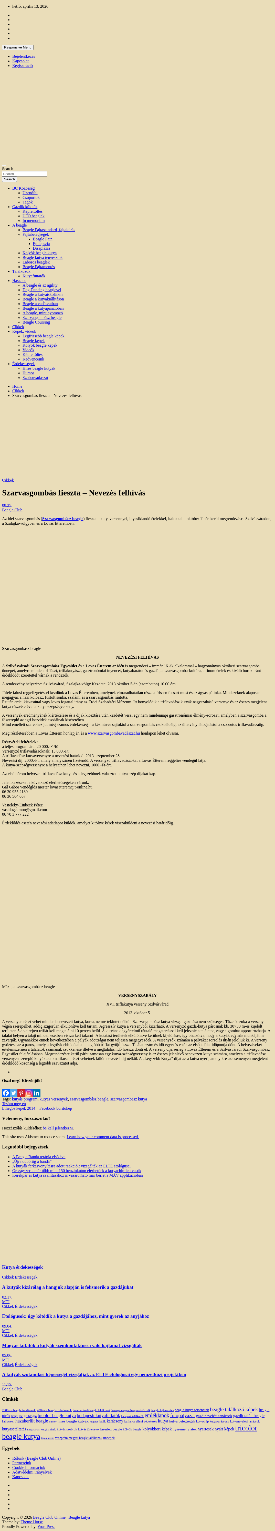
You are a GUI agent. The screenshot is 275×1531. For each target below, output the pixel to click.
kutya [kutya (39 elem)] (163, 1420)
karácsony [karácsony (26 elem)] (115, 1421)
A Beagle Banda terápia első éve (38, 1157)
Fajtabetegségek (36, 234)
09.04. (7, 1326)
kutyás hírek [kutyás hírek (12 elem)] (48, 1429)
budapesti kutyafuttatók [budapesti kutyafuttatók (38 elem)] (98, 1415)
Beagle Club (12, 510)
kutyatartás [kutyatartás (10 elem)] (33, 1429)
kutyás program (24, 1099)
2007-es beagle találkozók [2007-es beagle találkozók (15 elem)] (54, 1410)
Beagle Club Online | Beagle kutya (61, 1517)
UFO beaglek (34, 216)
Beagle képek (34, 340)
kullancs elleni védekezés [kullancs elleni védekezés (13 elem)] (140, 1421)
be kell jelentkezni (58, 1128)
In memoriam (34, 220)
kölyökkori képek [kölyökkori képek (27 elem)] (157, 1429)
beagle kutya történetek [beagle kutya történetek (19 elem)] (192, 1410)
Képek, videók (24, 331)
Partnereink (21, 1463)
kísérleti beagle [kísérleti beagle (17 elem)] (111, 1429)
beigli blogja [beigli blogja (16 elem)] (28, 1416)
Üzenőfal (30, 193)
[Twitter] (13, 1090)
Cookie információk (28, 1467)
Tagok (28, 202)
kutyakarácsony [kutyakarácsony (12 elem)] (219, 1421)
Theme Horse (32, 1522)
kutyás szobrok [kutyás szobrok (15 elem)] (67, 1429)
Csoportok (31, 197)
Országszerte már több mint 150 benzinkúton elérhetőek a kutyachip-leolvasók (76, 1170)
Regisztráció (22, 65)
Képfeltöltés (33, 211)
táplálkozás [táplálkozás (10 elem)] (47, 1437)
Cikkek (18, 327)
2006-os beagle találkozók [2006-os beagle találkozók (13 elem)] (19, 1410)
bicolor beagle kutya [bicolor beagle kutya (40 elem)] (57, 1415)
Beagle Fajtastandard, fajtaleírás (49, 230)
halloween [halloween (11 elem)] (8, 1421)
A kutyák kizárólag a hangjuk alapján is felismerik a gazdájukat (67, 1287)
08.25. (7, 505)
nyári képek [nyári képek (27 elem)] (224, 1429)
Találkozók (21, 271)
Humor (28, 373)
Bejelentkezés (23, 56)
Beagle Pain (42, 239)
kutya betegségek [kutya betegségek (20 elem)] (182, 1421)
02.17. (7, 1297)
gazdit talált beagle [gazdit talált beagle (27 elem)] (249, 1415)
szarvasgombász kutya (128, 1099)
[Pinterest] (21, 1090)
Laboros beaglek (36, 262)
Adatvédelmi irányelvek (32, 1472)
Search (7, 169)
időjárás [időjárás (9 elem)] (94, 1421)
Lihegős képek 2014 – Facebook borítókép (37, 1108)
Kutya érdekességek (22, 1267)
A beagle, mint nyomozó (43, 313)
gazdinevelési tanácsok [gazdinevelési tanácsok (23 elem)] (214, 1415)
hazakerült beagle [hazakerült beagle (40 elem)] (31, 1420)
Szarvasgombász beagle (42, 317)
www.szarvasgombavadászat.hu (114, 733)
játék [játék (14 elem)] (102, 1421)
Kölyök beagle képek (40, 345)
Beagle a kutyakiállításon (43, 299)
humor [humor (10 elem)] (53, 1421)
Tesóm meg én (14, 1103)
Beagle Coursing (36, 322)
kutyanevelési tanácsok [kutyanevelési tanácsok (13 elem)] (245, 1421)
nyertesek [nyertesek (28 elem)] (206, 1429)
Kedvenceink (33, 359)
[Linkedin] (36, 1090)
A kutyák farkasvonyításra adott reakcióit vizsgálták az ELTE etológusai (71, 1166)
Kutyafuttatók (34, 276)
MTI (5, 1302)
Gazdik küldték (24, 206)
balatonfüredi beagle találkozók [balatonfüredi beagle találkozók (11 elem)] (91, 1410)
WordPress (46, 1526)
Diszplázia (41, 248)
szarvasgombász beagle (89, 1099)
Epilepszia (41, 243)
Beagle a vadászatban (40, 303)
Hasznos (19, 280)
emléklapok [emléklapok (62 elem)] (157, 1415)
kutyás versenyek (53, 1099)
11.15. (7, 1384)
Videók (28, 350)
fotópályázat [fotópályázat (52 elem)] (182, 1415)
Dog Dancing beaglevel (42, 290)
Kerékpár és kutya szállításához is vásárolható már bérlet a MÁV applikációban (77, 1175)
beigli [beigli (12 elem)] (14, 1416)
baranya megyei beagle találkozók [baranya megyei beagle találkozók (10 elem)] (130, 1410)
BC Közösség (23, 188)
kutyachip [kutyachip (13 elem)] (202, 1421)
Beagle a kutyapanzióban (43, 308)
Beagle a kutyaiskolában (42, 294)
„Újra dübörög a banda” (31, 1161)
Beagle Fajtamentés (39, 267)
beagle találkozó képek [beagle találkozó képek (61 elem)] (234, 1409)
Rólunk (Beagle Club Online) (36, 1458)
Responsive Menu (17, 47)
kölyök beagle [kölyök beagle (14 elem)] (132, 1429)
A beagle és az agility (40, 285)
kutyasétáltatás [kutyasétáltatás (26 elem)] (14, 1429)
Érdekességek (23, 364)
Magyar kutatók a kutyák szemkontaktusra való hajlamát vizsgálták (72, 1345)
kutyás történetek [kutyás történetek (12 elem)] (88, 1429)
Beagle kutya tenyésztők (42, 257)
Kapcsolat (20, 61)
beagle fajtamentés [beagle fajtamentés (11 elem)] (162, 1410)
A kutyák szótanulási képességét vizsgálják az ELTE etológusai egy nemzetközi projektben (94, 1374)
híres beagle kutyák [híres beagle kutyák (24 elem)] (73, 1421)
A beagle (19, 225)
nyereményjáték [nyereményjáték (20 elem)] (185, 1429)
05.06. (7, 1355)
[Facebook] (6, 1090)
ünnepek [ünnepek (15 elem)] (108, 1438)
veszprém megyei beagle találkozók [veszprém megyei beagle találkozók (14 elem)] (78, 1438)
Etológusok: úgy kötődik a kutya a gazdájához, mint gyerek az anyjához (75, 1316)
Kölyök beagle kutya (40, 253)
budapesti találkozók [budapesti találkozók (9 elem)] (132, 1416)
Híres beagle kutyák (39, 368)
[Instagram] (29, 1090)
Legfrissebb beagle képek (43, 336)
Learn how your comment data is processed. (103, 1137)
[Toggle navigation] (4, 165)
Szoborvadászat (35, 377)
